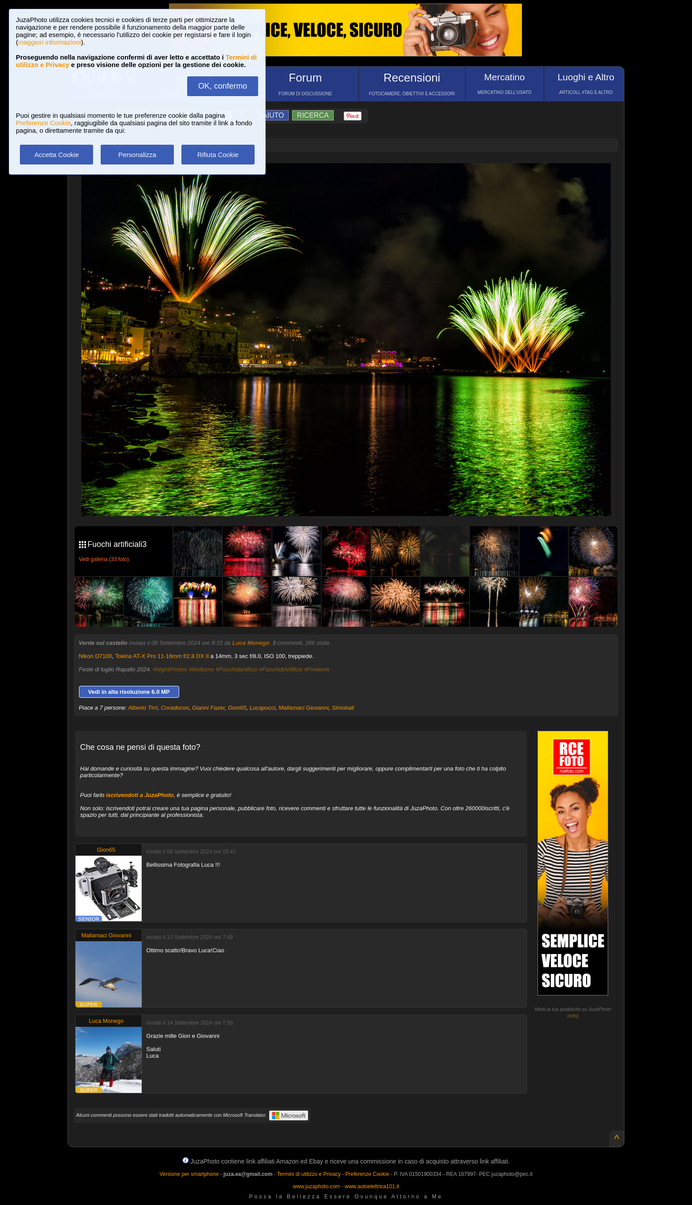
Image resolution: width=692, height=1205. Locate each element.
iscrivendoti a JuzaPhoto (139, 795)
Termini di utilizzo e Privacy (309, 1174)
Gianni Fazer (208, 707)
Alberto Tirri (143, 707)
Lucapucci (262, 707)
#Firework (317, 669)
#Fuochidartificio (237, 669)
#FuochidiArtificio (281, 669)
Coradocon (175, 707)
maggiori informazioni (49, 42)
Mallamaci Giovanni (303, 707)
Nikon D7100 (95, 656)
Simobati (343, 707)
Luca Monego (250, 643)
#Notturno (201, 669)
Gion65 (237, 707)
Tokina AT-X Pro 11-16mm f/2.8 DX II (162, 656)
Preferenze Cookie (43, 123)
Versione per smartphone (188, 1174)
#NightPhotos (170, 669)
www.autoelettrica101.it (372, 1186)
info (573, 1015)
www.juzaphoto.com (316, 1186)
